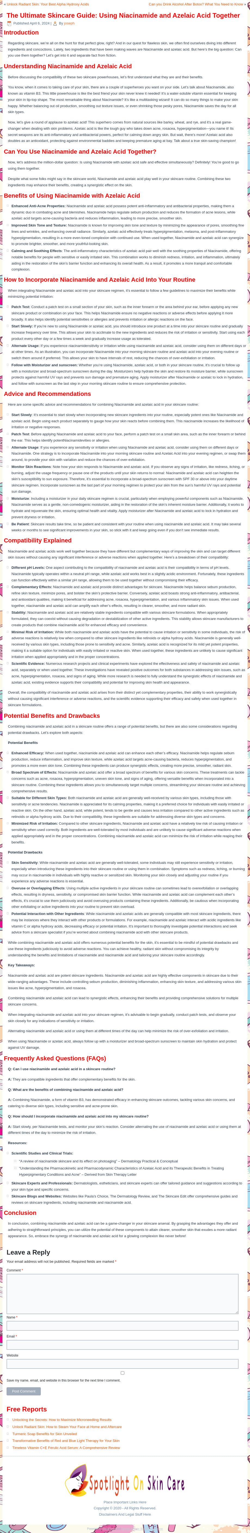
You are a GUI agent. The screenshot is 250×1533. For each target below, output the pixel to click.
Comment (15, 1270)
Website (12, 1355)
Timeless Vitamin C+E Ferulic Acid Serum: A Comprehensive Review (66, 1448)
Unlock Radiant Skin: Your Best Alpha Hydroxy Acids (48, 4)
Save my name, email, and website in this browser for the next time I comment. (64, 1380)
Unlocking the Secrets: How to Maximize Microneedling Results (62, 1420)
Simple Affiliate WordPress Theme (142, 1528)
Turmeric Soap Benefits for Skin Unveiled (45, 1434)
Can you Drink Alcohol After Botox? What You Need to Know (196, 4)
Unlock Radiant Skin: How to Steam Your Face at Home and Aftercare (67, 1427)
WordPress (109, 1528)
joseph (69, 23)
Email (12, 1336)
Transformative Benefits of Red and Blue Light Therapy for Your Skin (66, 1441)
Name (12, 1317)
